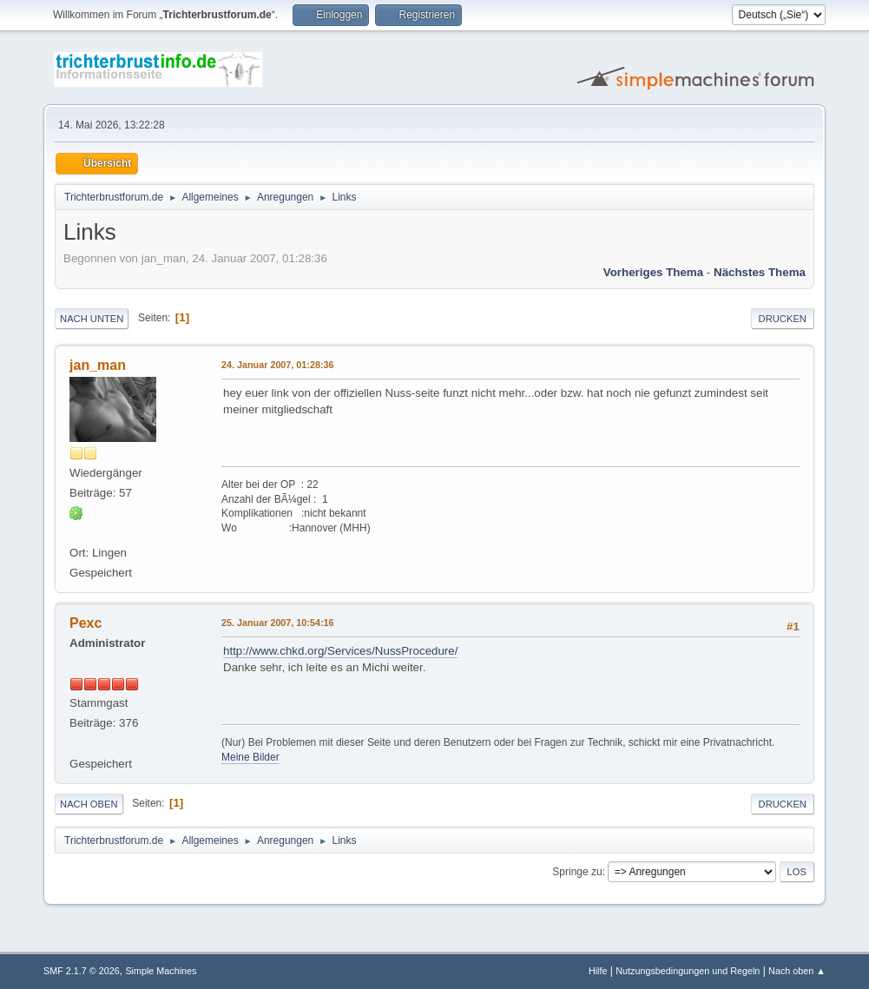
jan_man (97, 365)
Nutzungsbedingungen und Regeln (688, 971)
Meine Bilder (250, 757)
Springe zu (577, 872)
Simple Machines (160, 971)
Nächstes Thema (760, 272)
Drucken (782, 318)
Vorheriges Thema (653, 272)
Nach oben (89, 804)
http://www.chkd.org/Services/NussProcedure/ (340, 650)
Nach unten (91, 318)
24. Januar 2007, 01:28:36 (277, 364)
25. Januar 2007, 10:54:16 (277, 622)
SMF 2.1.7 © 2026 (81, 971)
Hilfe (598, 971)
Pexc (85, 623)
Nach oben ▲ (797, 971)
